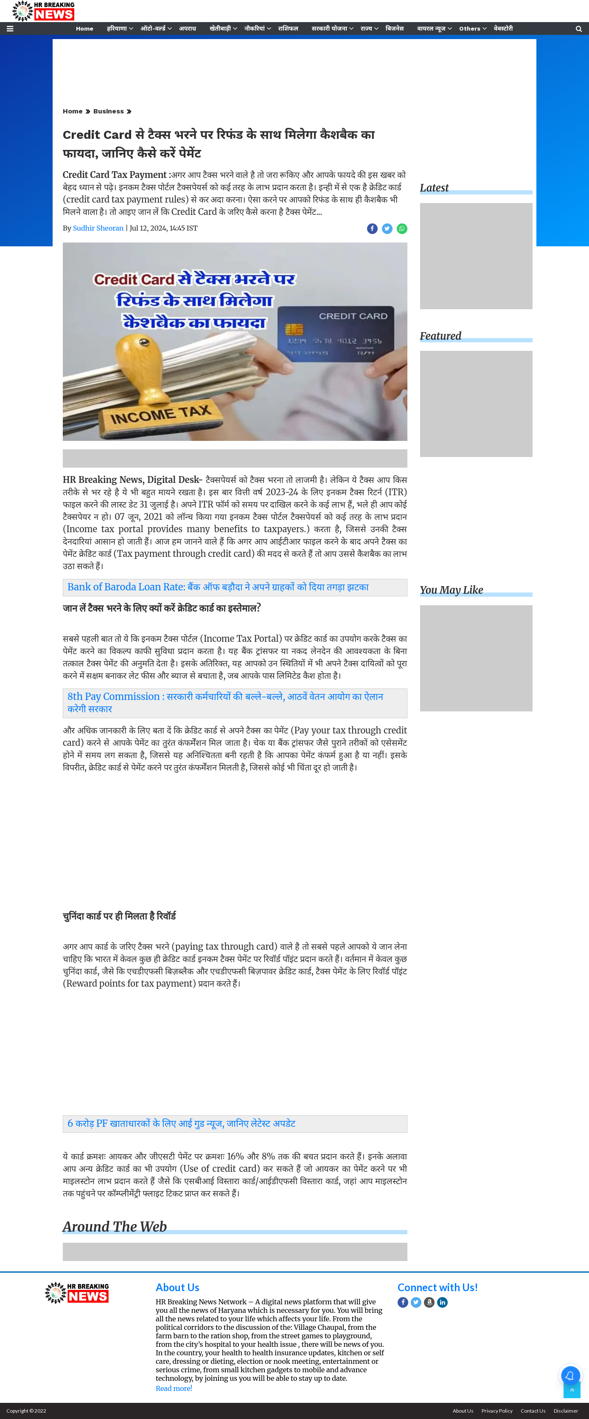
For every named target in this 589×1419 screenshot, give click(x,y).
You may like (452, 590)
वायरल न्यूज (432, 28)
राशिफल (288, 28)
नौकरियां (254, 28)
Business (108, 111)
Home (84, 28)
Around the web (115, 1227)
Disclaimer (566, 1411)
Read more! (174, 1388)
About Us (177, 1287)
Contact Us (533, 1411)
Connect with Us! (438, 1287)
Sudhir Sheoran (98, 228)
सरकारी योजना (329, 28)
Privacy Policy (497, 1411)
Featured (441, 336)
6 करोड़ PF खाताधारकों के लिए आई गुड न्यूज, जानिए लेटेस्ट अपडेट (181, 1123)
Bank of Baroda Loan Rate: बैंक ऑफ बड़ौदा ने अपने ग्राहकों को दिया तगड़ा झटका (218, 587)
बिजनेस (395, 28)
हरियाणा (117, 28)
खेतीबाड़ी (220, 28)
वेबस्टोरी (503, 28)
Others (469, 28)
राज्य (366, 28)
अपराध (187, 28)
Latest (434, 188)
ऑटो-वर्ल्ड (152, 28)
